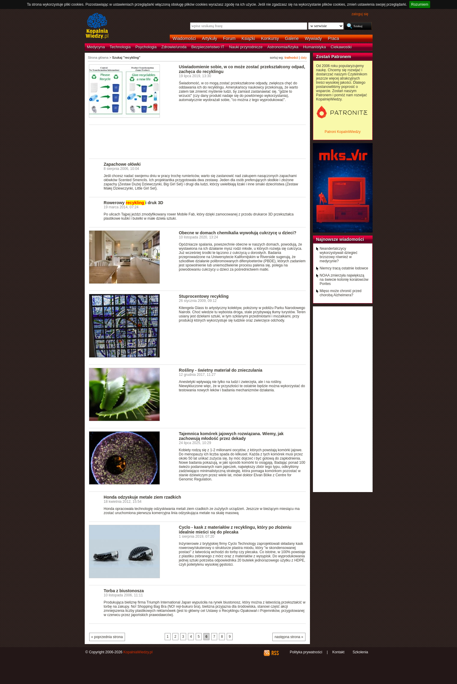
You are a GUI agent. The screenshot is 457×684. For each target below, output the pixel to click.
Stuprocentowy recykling (204, 296)
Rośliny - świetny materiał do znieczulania (221, 370)
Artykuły (209, 38)
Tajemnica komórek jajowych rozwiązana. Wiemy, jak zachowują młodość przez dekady (231, 436)
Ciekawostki (341, 47)
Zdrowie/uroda (173, 47)
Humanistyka (314, 47)
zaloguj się (359, 14)
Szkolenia (360, 652)
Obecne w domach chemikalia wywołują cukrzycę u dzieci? (238, 232)
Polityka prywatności (306, 652)
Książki (248, 38)
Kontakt (338, 652)
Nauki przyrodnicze (246, 47)
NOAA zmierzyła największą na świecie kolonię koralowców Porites (344, 279)
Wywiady (313, 38)
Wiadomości (184, 38)
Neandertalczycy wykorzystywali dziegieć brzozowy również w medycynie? (339, 254)
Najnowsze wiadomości (340, 239)
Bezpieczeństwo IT (207, 47)
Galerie (292, 38)
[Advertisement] (197, 141)
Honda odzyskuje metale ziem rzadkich (142, 497)
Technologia (120, 47)
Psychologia (146, 47)
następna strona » (288, 637)
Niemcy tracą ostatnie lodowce (344, 268)
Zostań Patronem (333, 56)
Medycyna (96, 47)
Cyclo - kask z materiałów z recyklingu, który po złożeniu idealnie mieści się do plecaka (235, 529)
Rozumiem (419, 4)
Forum (229, 38)
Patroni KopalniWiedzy (343, 132)
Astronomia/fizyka (282, 47)
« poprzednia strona (107, 637)
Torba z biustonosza (124, 590)
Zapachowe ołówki (122, 164)
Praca (333, 38)
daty (304, 57)
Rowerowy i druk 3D (133, 202)
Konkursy (270, 38)
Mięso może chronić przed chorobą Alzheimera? (341, 293)
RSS (275, 653)
